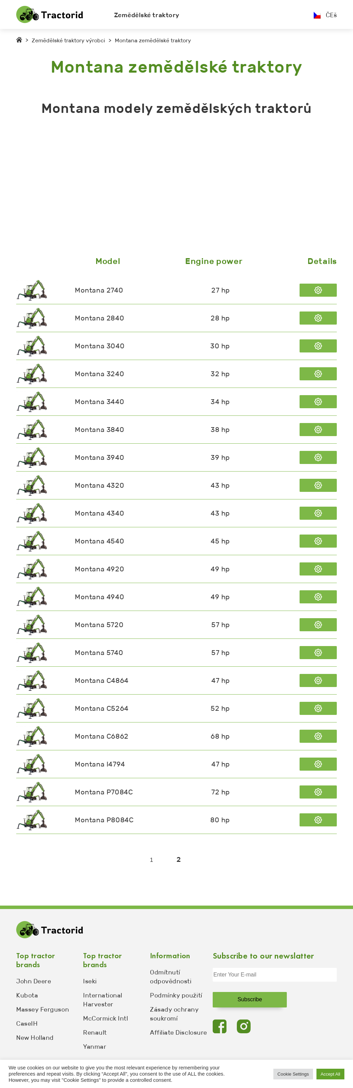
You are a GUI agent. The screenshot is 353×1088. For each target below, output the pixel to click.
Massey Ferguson (42, 1009)
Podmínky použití (176, 995)
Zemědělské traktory (147, 15)
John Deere (33, 981)
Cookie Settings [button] (293, 1074)
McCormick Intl (105, 1018)
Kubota (27, 995)
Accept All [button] (330, 1074)
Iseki (90, 981)
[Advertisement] (176, 187)
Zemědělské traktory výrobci (68, 40)
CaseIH (27, 1023)
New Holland (35, 1038)
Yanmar (94, 1046)
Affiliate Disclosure (178, 1032)
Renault (95, 1032)
